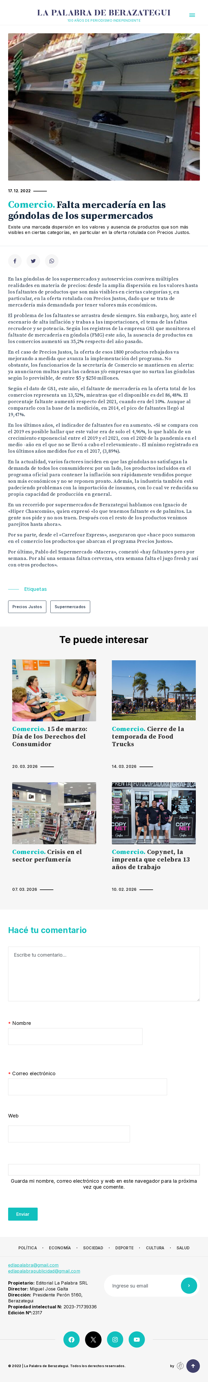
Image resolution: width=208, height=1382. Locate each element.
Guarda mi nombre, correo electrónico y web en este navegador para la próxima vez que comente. (104, 1184)
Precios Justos (27, 606)
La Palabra (104, 13)
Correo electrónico (32, 1074)
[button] (192, 15)
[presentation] (49, 1210)
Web (13, 1116)
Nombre (19, 1023)
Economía (60, 1248)
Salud (183, 1248)
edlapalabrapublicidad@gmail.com (44, 1271)
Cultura (155, 1248)
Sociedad (93, 1248)
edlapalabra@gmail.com (33, 1265)
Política (27, 1248)
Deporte (124, 1248)
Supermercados (70, 606)
